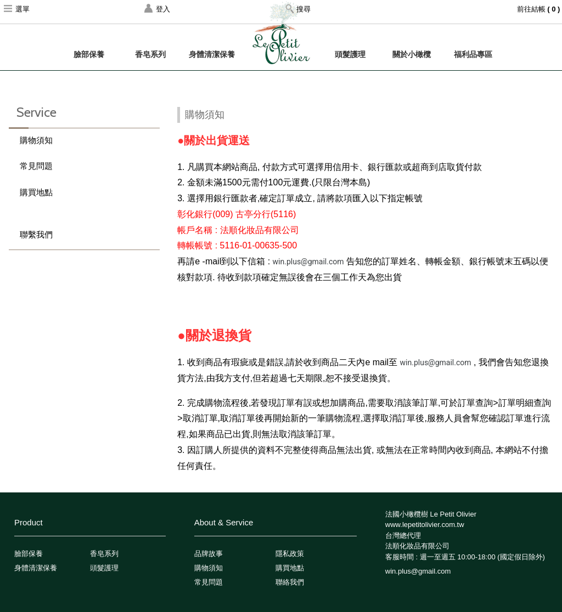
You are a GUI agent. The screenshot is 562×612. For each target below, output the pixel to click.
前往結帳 (539, 9)
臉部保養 (89, 54)
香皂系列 (150, 54)
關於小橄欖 (411, 54)
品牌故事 (208, 553)
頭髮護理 (350, 54)
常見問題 (36, 166)
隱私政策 (290, 553)
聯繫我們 (36, 234)
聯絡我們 (290, 582)
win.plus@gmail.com (308, 261)
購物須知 (36, 140)
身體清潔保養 (212, 54)
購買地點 (36, 192)
